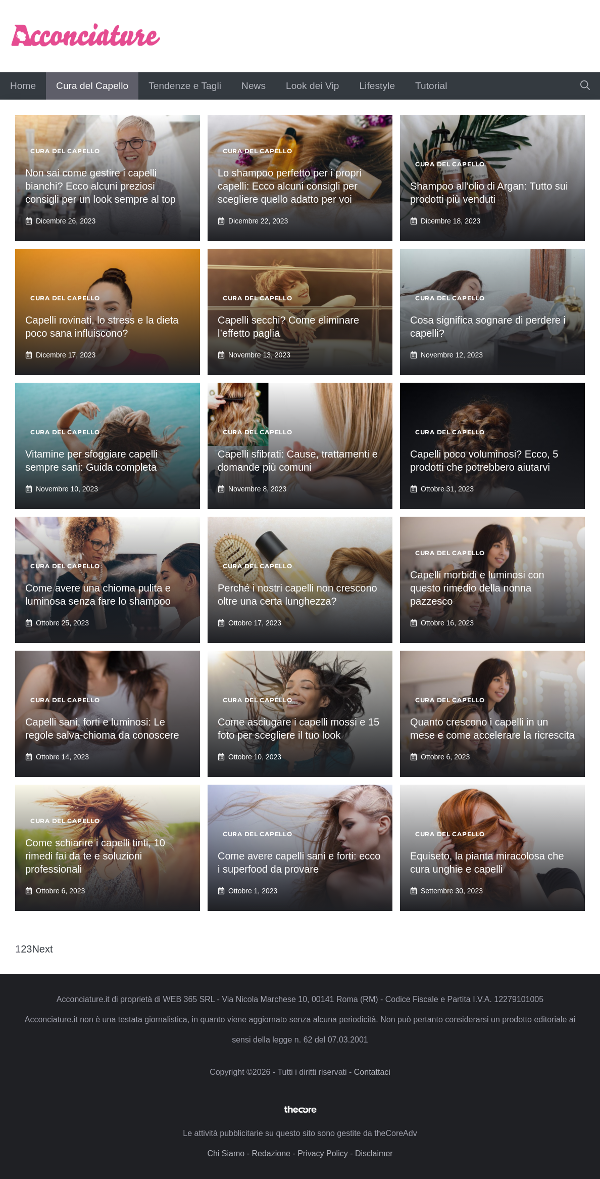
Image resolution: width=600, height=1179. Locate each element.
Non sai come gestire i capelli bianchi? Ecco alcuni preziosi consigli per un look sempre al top (100, 186)
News (253, 85)
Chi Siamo (225, 1153)
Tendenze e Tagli (184, 85)
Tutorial (431, 85)
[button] (585, 86)
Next (42, 949)
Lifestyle (377, 85)
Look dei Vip (312, 85)
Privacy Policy (322, 1153)
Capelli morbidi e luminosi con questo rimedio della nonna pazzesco (477, 588)
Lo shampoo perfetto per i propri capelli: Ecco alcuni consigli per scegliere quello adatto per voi (290, 186)
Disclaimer (374, 1153)
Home (23, 85)
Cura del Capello (92, 85)
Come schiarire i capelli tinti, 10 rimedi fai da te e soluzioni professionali (95, 856)
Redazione (271, 1153)
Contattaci (372, 1072)
